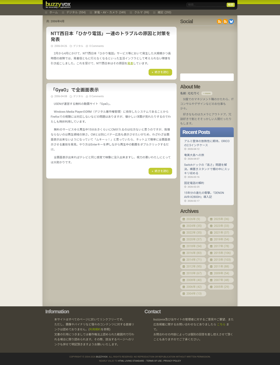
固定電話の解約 (207, 184)
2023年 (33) (221, 226)
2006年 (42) (194, 287)
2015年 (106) (222, 253)
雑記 (164, 12)
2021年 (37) (221, 232)
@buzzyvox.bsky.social (231, 21)
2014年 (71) (194, 259)
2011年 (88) (221, 266)
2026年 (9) (193, 219)
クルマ (141, 12)
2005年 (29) (221, 287)
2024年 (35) (194, 226)
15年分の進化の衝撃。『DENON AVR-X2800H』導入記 (207, 196)
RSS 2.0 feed (219, 21)
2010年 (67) (194, 273)
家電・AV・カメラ (110, 12)
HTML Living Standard (131, 360)
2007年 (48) (221, 280)
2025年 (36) (221, 219)
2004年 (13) (194, 293)
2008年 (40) (194, 280)
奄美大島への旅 (207, 156)
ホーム (53, 12)
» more (206, 93)
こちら (221, 324)
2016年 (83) (194, 253)
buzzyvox (58, 5)
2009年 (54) (221, 273)
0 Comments (96, 46)
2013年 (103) (222, 259)
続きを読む (162, 72)
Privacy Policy (172, 360)
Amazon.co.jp (207, 77)
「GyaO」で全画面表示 (75, 90)
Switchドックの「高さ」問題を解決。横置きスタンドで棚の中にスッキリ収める (207, 171)
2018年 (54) (194, 246)
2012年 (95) (194, 266)
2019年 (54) (221, 239)
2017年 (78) (221, 246)
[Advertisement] (207, 49)
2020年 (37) (194, 239)
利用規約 (95, 329)
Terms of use (154, 360)
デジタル (76, 12)
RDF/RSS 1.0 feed (225, 21)
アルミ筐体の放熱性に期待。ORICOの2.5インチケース (207, 145)
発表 (130, 63)
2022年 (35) (194, 232)
